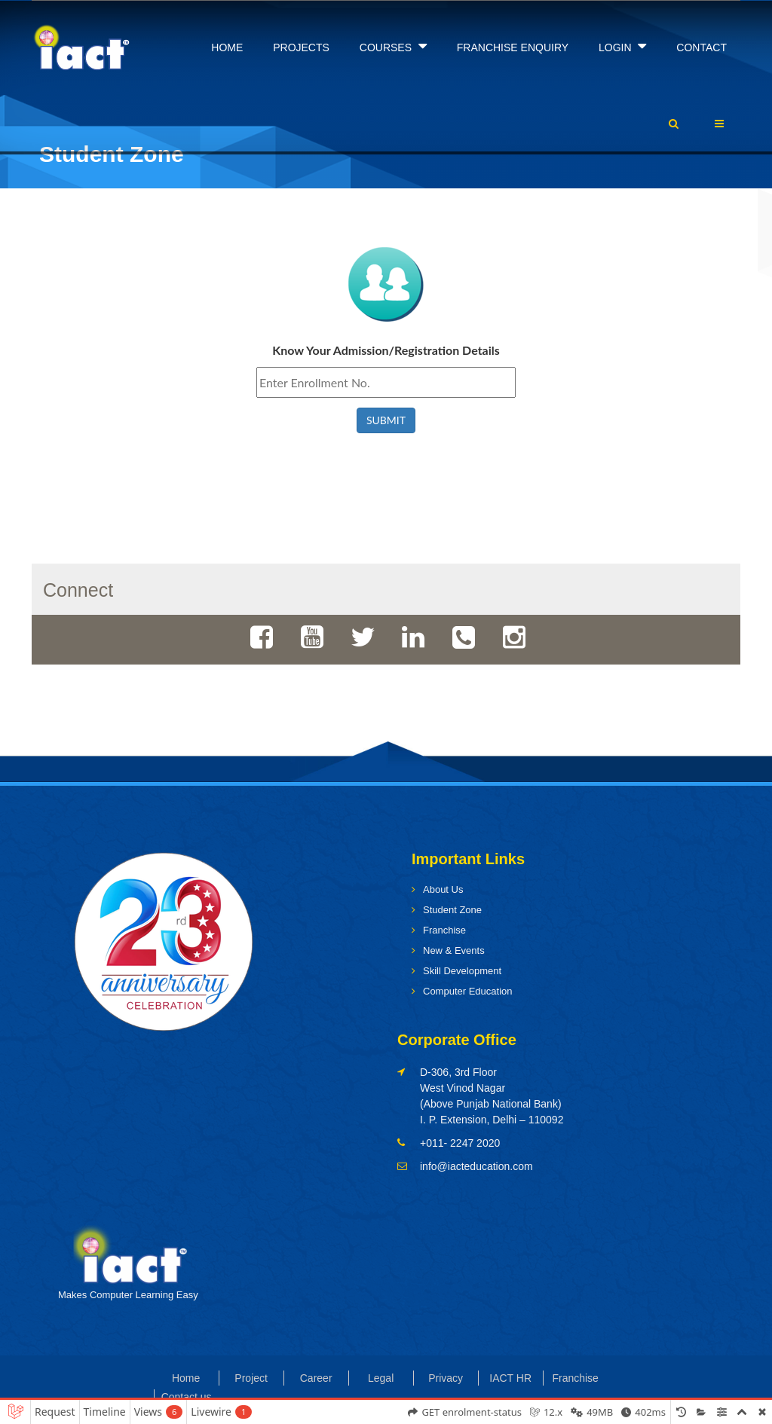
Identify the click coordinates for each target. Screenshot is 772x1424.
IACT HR (510, 1378)
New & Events (454, 950)
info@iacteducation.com (476, 1166)
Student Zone (452, 909)
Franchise (444, 930)
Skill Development (462, 970)
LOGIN (622, 45)
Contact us (186, 1397)
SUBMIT (386, 420)
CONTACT (701, 47)
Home (186, 1378)
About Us (443, 889)
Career (316, 1378)
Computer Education (468, 991)
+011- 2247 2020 (460, 1143)
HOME (227, 47)
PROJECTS (301, 47)
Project (251, 1378)
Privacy (445, 1378)
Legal (381, 1378)
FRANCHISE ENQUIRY (512, 47)
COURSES (393, 45)
